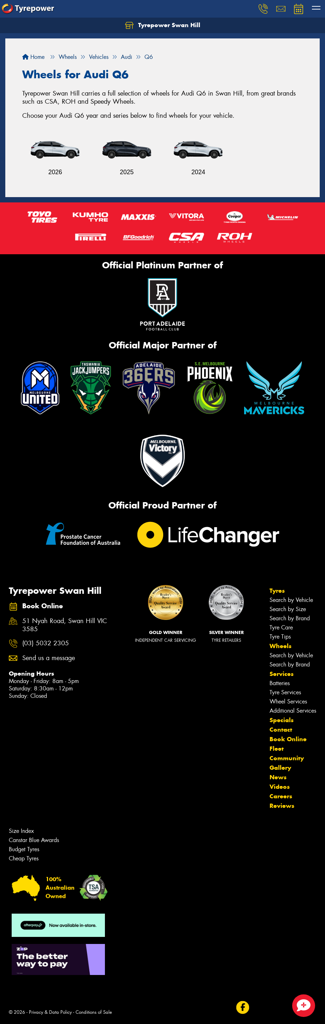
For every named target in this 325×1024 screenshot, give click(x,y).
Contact (281, 729)
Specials (282, 720)
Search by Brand (290, 618)
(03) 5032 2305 (45, 643)
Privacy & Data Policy (50, 1012)
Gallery (280, 768)
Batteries (280, 683)
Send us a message (48, 658)
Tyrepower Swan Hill (162, 25)
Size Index (21, 831)
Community (287, 758)
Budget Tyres (24, 849)
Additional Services (293, 710)
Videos (280, 787)
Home (33, 57)
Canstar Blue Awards (34, 840)
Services (282, 674)
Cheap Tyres (24, 858)
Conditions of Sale (94, 1012)
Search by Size (288, 609)
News (278, 777)
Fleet (277, 748)
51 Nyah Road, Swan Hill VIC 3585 (64, 625)
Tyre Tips (280, 636)
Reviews (282, 806)
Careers (281, 796)
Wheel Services (288, 701)
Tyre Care (281, 627)
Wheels (280, 646)
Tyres (277, 591)
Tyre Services (285, 692)
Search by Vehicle (291, 600)
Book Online (288, 739)
